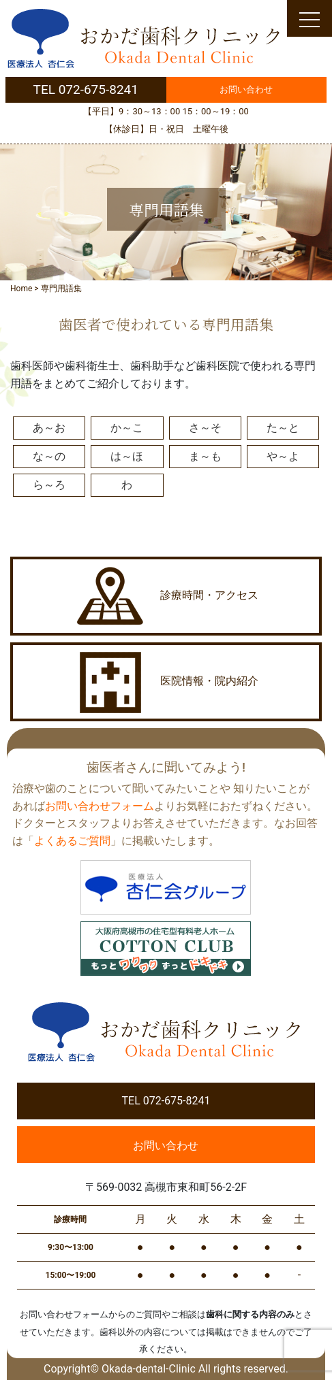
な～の (49, 456)
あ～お (49, 427)
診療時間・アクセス (166, 596)
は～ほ (126, 456)
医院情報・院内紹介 (166, 682)
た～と (283, 427)
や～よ (283, 456)
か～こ (126, 427)
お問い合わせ (246, 89)
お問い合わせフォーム (99, 806)
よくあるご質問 (72, 840)
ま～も (205, 456)
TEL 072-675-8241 (85, 89)
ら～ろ (49, 484)
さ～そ (205, 427)
